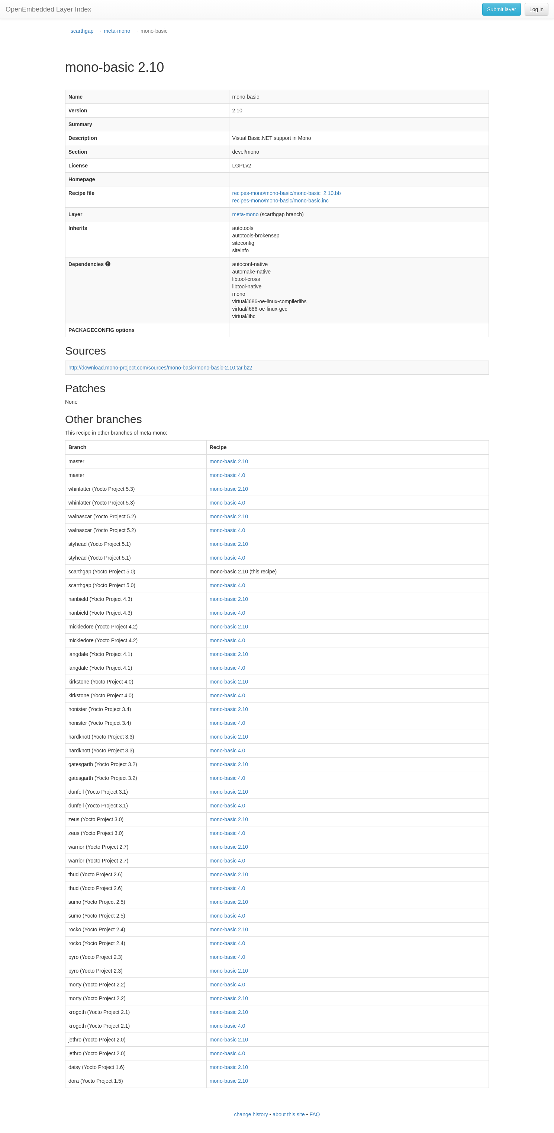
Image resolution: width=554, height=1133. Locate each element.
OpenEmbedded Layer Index (48, 9)
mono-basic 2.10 (229, 461)
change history (251, 1114)
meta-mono (117, 31)
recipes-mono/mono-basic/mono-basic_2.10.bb (286, 193)
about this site (289, 1114)
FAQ (314, 1114)
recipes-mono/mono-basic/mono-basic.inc (280, 201)
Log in (536, 9)
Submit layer (501, 9)
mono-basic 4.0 (227, 475)
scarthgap (82, 31)
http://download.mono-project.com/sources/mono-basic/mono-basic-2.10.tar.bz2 (160, 368)
